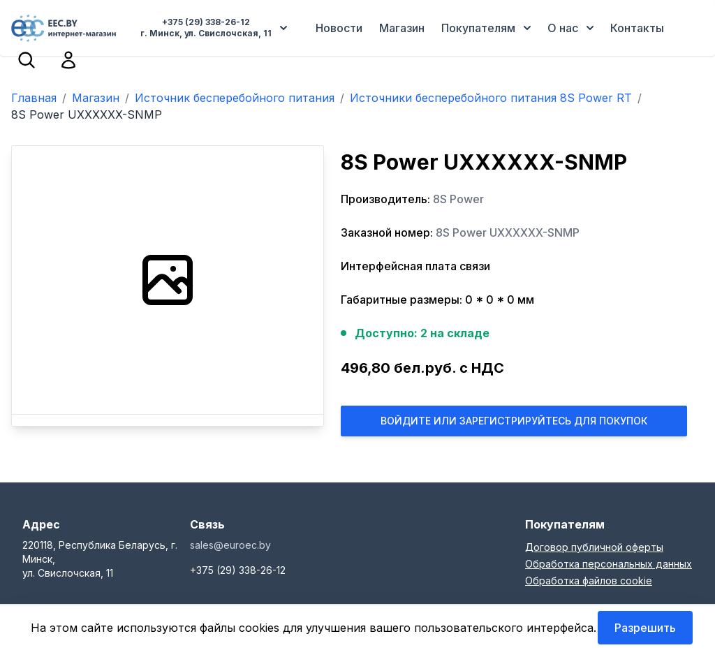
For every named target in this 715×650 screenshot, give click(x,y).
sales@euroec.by (230, 545)
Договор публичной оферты (594, 547)
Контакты (637, 28)
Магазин (402, 28)
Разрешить (645, 628)
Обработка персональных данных (608, 564)
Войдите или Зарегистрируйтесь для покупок (514, 421)
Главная (34, 98)
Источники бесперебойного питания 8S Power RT (491, 98)
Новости (339, 28)
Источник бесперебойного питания (234, 98)
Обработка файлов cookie (588, 580)
